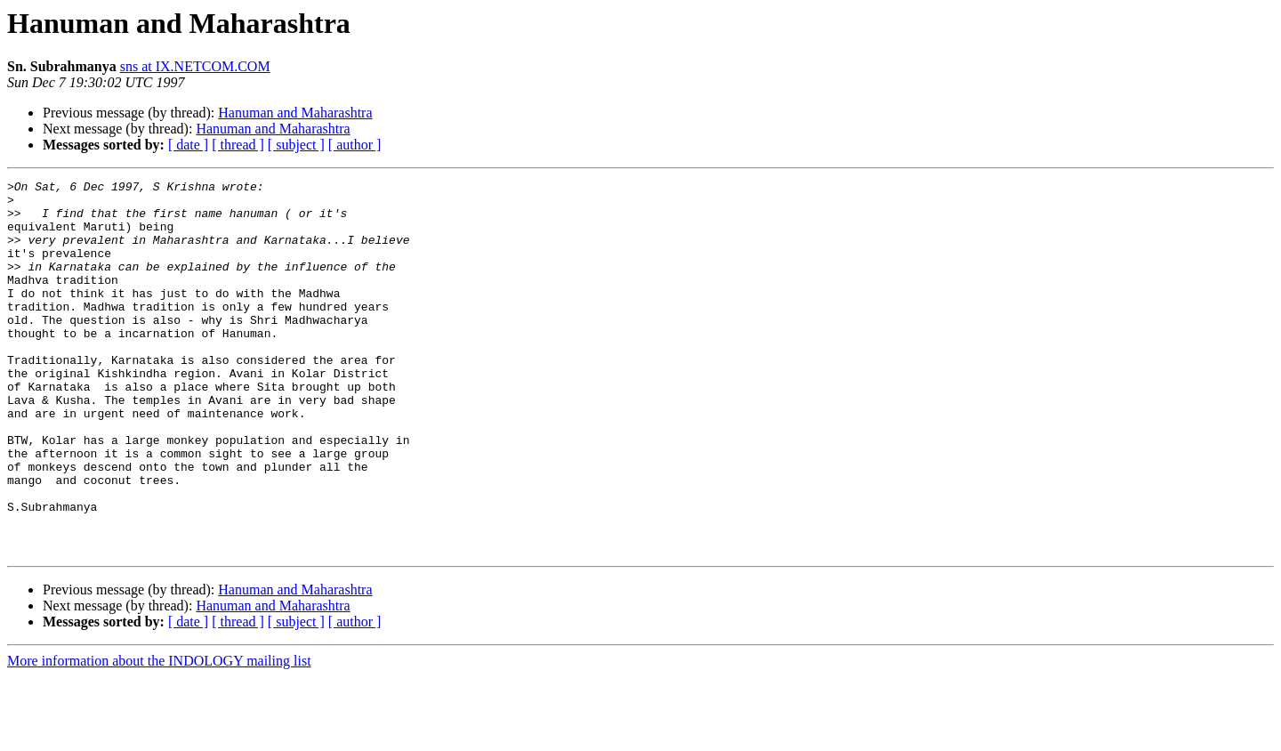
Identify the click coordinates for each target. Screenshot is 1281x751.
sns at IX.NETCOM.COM (195, 66)
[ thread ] (238, 144)
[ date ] (188, 144)
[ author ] (355, 144)
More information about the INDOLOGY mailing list (159, 735)
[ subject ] (296, 144)
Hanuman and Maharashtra (295, 112)
